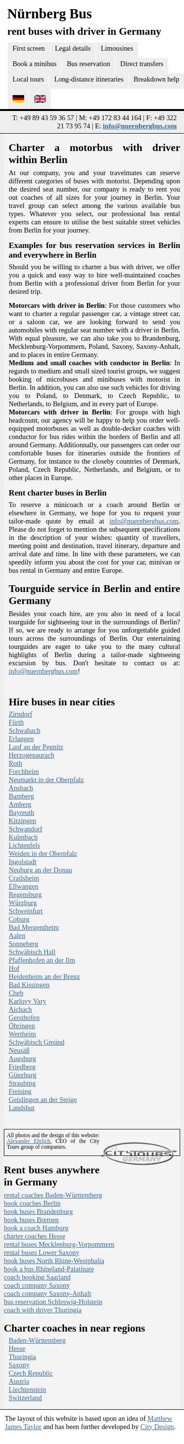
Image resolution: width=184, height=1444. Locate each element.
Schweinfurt (25, 911)
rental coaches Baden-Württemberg (53, 1195)
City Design (157, 1426)
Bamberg (21, 796)
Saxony (19, 1365)
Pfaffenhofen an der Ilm (42, 960)
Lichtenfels (24, 845)
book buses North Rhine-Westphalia (54, 1261)
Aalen (17, 935)
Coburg (19, 919)
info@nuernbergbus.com (140, 126)
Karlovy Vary (27, 1001)
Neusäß (19, 1050)
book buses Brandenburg (38, 1211)
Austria (19, 1381)
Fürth (16, 722)
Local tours (28, 79)
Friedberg (22, 1067)
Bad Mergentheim (34, 927)
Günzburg (22, 1075)
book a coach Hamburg (36, 1228)
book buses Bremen (31, 1220)
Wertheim (22, 1034)
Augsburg (22, 1058)
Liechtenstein (27, 1389)
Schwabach (25, 730)
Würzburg (23, 903)
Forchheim (24, 771)
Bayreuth (21, 812)
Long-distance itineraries (88, 79)
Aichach (20, 1009)
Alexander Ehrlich (28, 1141)
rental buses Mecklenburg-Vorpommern (59, 1244)
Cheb (16, 993)
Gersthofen (24, 1017)
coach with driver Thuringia (43, 1310)
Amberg (20, 804)
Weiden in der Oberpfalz (43, 853)
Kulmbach (23, 837)
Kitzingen (22, 821)
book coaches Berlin (32, 1203)
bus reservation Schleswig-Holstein (53, 1302)
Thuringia (22, 1357)
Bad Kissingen (29, 985)
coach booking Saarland (37, 1277)
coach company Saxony (37, 1285)
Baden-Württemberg (37, 1340)
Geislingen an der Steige (43, 1099)
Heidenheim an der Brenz (44, 976)
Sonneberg (23, 944)
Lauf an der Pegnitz (36, 747)
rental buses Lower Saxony (41, 1252)
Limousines (117, 48)
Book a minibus (35, 64)
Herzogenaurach (31, 755)
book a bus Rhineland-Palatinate (49, 1269)
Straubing (22, 1083)
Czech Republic (31, 1373)
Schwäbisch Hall (32, 952)
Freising (20, 1091)
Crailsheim (24, 878)
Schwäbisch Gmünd (37, 1042)
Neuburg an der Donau (40, 870)
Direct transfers (141, 64)
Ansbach (21, 788)
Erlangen (21, 739)
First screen (29, 48)
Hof (14, 968)
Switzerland (25, 1398)
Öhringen (22, 1026)
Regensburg (25, 894)
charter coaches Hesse (34, 1236)
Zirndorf (20, 714)
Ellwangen (24, 886)
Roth (15, 763)
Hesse (17, 1348)
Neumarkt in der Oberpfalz (46, 780)
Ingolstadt (23, 862)
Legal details (73, 48)
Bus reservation (88, 64)
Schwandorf (25, 829)
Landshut (22, 1108)
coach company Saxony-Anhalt (47, 1293)
